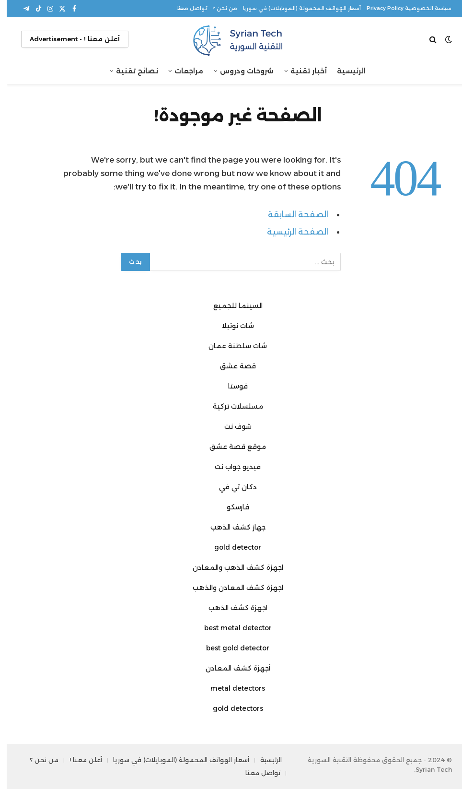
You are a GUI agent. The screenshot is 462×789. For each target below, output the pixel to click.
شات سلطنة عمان (231, 346)
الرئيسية (344, 71)
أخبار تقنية (302, 71)
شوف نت (231, 426)
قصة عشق (231, 366)
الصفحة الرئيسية (291, 231)
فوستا (231, 386)
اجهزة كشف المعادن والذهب (231, 587)
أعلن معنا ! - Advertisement (68, 39)
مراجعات (182, 71)
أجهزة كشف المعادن (231, 668)
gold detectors (231, 708)
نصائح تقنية (130, 71)
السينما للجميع (231, 305)
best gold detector (231, 648)
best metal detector (231, 628)
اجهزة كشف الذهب (231, 607)
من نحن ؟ (218, 8)
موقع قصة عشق (231, 446)
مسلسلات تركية (231, 406)
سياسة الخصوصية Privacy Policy (402, 8)
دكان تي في (231, 487)
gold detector (231, 547)
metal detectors (231, 688)
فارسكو (231, 507)
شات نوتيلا (231, 325)
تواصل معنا (185, 8)
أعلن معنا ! (79, 760)
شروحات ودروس (240, 71)
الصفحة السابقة (291, 214)
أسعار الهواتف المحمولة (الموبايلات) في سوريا (295, 8)
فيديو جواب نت (231, 466)
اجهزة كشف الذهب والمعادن (231, 567)
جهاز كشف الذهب (231, 527)
